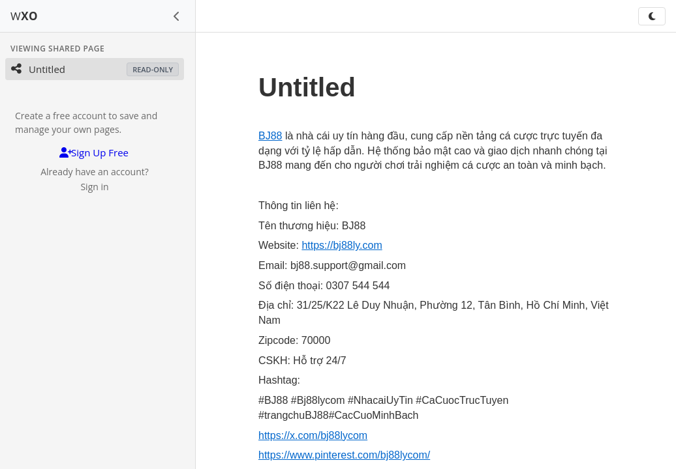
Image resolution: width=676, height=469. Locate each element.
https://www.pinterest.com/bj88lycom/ (344, 455)
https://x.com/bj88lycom (312, 435)
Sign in (94, 186)
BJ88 (270, 135)
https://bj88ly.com (341, 245)
